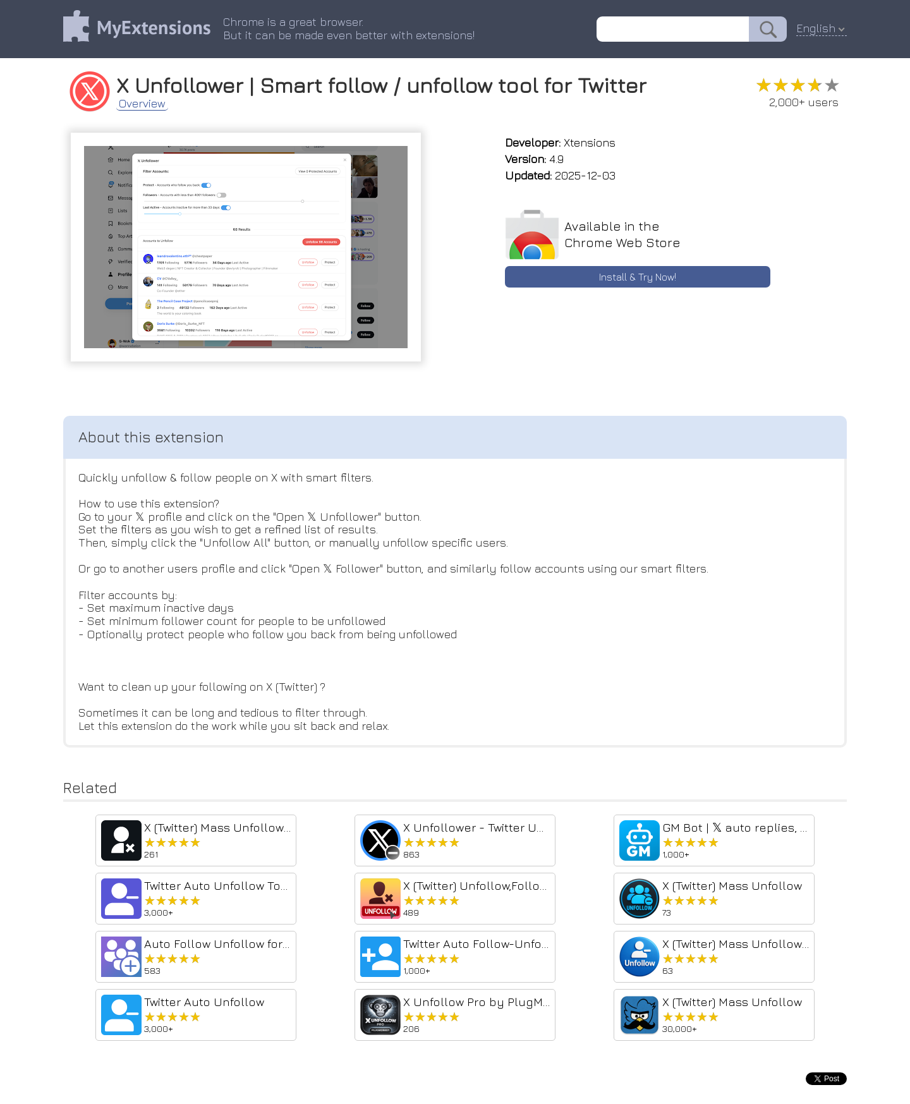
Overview (142, 103)
